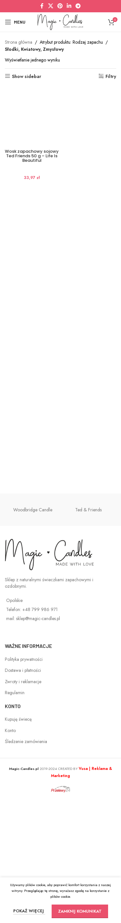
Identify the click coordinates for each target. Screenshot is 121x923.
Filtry (111, 76)
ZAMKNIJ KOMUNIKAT (80, 911)
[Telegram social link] (78, 6)
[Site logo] (60, 21)
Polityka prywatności (24, 783)
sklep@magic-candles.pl (38, 743)
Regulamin (15, 817)
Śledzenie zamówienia (26, 865)
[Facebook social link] (42, 6)
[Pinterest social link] (60, 6)
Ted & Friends (88, 633)
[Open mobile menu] (15, 22)
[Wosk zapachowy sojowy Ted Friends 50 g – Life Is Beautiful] (32, 328)
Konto (10, 854)
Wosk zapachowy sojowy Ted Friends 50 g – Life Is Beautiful (32, 587)
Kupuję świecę (18, 843)
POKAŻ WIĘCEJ (29, 911)
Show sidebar (26, 76)
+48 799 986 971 (40, 733)
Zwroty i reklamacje (23, 805)
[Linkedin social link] (69, 6)
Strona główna (18, 42)
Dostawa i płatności (23, 794)
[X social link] (50, 6)
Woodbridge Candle (32, 633)
